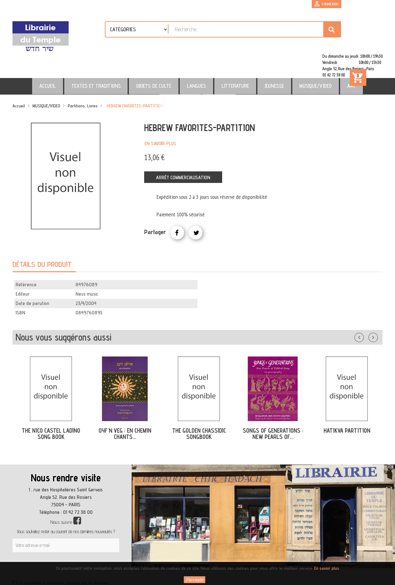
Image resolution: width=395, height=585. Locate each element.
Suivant (377, 309)
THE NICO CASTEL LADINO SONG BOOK (51, 407)
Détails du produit (41, 237)
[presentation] (72, 540)
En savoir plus (160, 117)
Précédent (365, 309)
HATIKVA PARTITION (347, 403)
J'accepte (194, 579)
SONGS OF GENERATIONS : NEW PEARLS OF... (273, 407)
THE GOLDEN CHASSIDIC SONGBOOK (199, 407)
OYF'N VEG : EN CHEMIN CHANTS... (125, 407)
